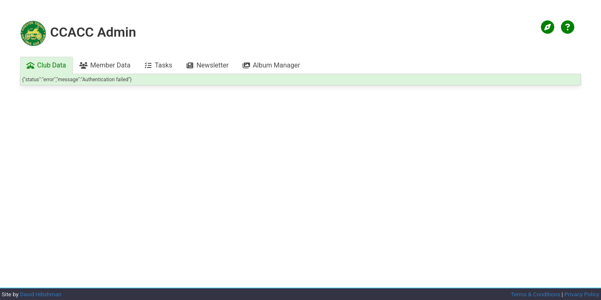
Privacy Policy (581, 294)
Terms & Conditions (536, 294)
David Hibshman (40, 294)
